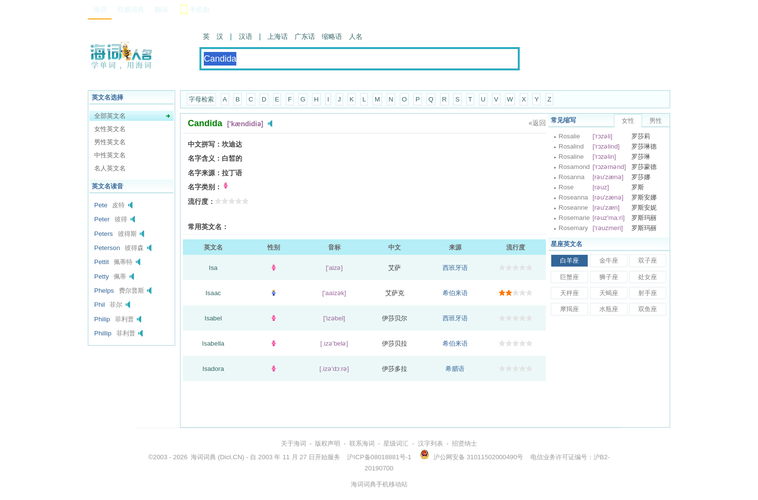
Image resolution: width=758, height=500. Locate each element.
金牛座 (608, 260)
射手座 (647, 293)
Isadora (213, 368)
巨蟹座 (569, 277)
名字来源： (205, 173)
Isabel (213, 318)
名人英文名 (110, 168)
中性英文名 (110, 155)
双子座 (647, 260)
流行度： (201, 201)
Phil (99, 304)
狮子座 (608, 277)
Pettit (101, 262)
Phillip (103, 333)
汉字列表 (430, 443)
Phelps (104, 290)
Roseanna (573, 197)
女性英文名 (110, 129)
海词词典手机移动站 (379, 484)
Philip (102, 319)
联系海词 (362, 443)
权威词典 (130, 10)
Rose (566, 187)
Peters (103, 233)
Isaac (213, 293)
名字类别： (205, 187)
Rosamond (574, 166)
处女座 (647, 277)
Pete (100, 205)
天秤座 (569, 293)
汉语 (245, 36)
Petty (101, 276)
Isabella (213, 343)
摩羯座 (569, 309)
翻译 (161, 10)
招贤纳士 (464, 443)
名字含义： (205, 158)
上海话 (277, 36)
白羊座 (569, 260)
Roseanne (573, 207)
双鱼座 (647, 309)
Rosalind (571, 146)
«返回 (537, 123)
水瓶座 (608, 309)
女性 (628, 120)
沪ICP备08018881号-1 (379, 457)
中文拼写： (205, 144)
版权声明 (327, 443)
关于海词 (293, 443)
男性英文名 (110, 142)
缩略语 (332, 36)
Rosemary (573, 228)
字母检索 (201, 99)
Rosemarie (574, 217)
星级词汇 (396, 443)
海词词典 (203, 457)
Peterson (107, 247)
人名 (356, 36)
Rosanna (571, 177)
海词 (100, 10)
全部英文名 (110, 115)
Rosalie (569, 136)
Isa (213, 267)
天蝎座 (608, 293)
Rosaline (571, 156)
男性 (655, 120)
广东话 (305, 36)
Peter (102, 219)
